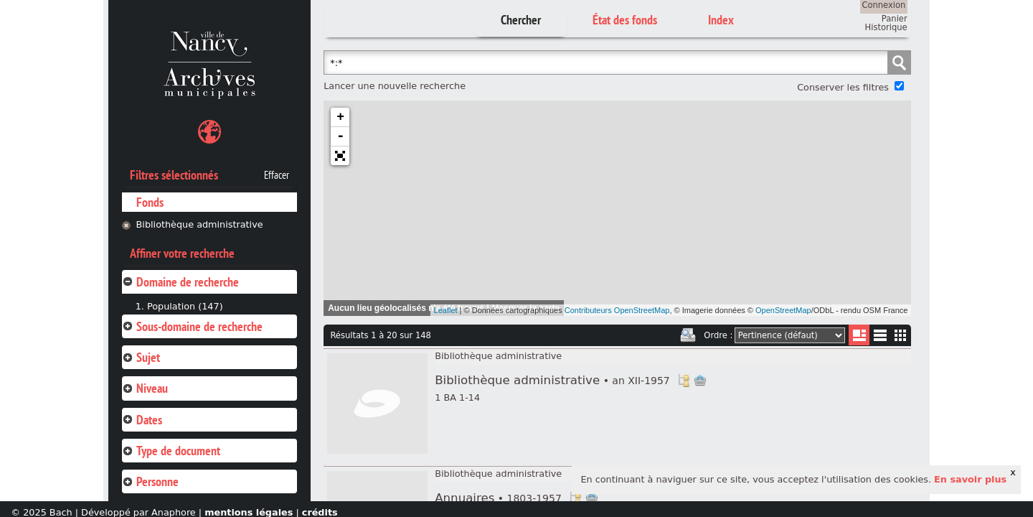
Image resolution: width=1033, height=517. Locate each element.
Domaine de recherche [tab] (180, 282)
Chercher (521, 19)
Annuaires (498, 498)
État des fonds (625, 19)
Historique (886, 27)
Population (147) (185, 306)
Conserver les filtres (843, 87)
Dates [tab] (142, 419)
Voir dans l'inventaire (683, 380)
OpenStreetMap (783, 310)
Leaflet (446, 310)
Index (721, 19)
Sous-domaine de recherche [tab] (192, 326)
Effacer (276, 175)
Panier (894, 19)
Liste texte (879, 337)
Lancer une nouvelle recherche (395, 85)
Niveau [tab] (145, 388)
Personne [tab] (150, 481)
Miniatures (900, 335)
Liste (859, 335)
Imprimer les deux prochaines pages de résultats (688, 335)
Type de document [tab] (171, 450)
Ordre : (718, 335)
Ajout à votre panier (700, 380)
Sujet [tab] (141, 357)
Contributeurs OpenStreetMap (617, 310)
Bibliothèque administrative (199, 224)
